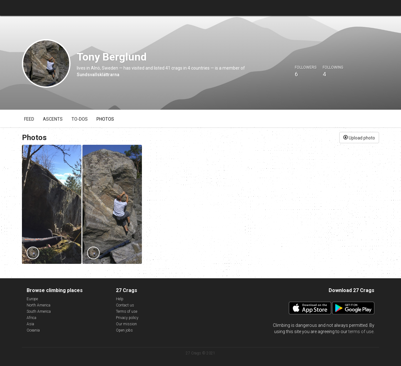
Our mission (126, 324)
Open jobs (124, 330)
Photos (105, 119)
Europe (32, 299)
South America (39, 311)
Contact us (125, 305)
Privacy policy (127, 318)
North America (38, 305)
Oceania (33, 330)
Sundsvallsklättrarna (98, 74)
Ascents (53, 119)
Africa (31, 318)
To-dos (79, 119)
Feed (29, 119)
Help (119, 299)
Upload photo (359, 137)
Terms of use (126, 311)
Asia (30, 324)
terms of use (360, 331)
